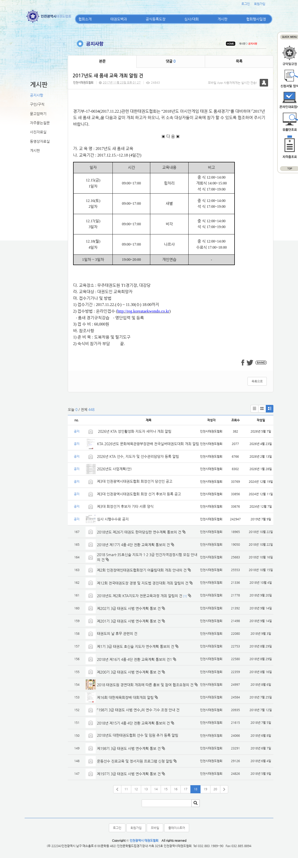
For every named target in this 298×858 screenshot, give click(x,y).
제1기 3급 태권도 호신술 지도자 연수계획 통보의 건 (135, 646)
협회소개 (85, 19)
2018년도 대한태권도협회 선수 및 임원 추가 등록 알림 (137, 735)
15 (166, 789)
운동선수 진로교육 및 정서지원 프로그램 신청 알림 (134, 761)
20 (215, 789)
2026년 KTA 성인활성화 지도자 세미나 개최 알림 (134, 431)
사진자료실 (38, 132)
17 (185, 789)
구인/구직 (37, 104)
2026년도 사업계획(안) (114, 469)
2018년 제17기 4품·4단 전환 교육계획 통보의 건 (133, 545)
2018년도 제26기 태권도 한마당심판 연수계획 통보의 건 (139, 532)
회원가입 (259, 4)
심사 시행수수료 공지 (113, 519)
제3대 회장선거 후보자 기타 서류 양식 (125, 506)
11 (126, 789)
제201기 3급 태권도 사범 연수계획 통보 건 (129, 621)
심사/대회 (191, 19)
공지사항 (36, 95)
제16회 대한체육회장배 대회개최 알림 (125, 697)
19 (205, 789)
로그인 (245, 4)
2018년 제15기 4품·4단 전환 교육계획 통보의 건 (133, 723)
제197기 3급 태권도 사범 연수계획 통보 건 (129, 774)
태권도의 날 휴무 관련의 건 (117, 633)
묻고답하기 (38, 114)
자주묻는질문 (40, 123)
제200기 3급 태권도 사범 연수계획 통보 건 (129, 672)
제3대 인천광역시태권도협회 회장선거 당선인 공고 (134, 481)
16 (175, 789)
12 (136, 789)
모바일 (155, 828)
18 (195, 789)
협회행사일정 (256, 19)
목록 (239, 61)
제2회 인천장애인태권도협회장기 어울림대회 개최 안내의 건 (142, 570)
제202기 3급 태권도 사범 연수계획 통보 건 (129, 608)
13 (146, 789)
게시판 (222, 19)
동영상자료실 (40, 141)
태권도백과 (118, 19)
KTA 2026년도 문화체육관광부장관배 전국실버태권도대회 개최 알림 (148, 444)
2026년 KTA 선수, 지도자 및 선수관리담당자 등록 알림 (138, 456)
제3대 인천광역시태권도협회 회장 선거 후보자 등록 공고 (139, 494)
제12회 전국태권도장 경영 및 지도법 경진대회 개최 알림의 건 (142, 583)
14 (156, 789)
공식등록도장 (155, 19)
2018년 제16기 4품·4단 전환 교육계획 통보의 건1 (134, 659)
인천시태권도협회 (83, 82)
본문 (102, 61)
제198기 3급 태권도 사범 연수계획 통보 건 (129, 748)
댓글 (170, 61)
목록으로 (257, 381)
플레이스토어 (176, 828)
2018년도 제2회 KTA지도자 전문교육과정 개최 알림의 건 (139, 596)
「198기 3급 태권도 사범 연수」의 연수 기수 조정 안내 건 (138, 710)
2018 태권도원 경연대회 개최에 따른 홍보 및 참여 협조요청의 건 (145, 685)
